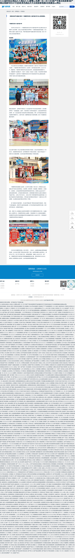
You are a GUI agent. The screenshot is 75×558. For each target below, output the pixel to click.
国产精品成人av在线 (24, 514)
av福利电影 (39, 532)
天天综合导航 (4, 391)
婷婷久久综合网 (30, 375)
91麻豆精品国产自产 (36, 314)
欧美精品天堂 (60, 348)
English (53, 6)
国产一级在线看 (61, 546)
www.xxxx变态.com (21, 389)
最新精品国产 (52, 340)
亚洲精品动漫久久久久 (20, 393)
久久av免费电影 (49, 366)
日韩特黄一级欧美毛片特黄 (12, 385)
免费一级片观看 (10, 375)
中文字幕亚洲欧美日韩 (5, 457)
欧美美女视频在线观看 (60, 360)
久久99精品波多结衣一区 (41, 316)
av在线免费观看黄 (24, 508)
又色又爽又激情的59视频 (32, 536)
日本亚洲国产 (24, 338)
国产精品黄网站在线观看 (10, 453)
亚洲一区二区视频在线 (15, 419)
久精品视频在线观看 (40, 401)
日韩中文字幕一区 (46, 510)
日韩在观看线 (8, 437)
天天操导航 (71, 318)
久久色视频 (15, 322)
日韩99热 (54, 371)
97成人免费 (54, 356)
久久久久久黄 (50, 330)
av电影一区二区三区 (6, 536)
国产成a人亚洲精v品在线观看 (27, 431)
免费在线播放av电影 (34, 427)
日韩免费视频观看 (45, 457)
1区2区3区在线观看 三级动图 (62, 328)
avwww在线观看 (46, 466)
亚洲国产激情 (3, 314)
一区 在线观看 (55, 399)
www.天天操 (51, 427)
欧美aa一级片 (17, 366)
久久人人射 (50, 534)
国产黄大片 (16, 340)
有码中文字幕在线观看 (14, 466)
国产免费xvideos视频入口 (31, 544)
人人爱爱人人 (58, 486)
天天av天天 (49, 419)
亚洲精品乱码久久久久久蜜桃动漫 (39, 516)
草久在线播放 (26, 306)
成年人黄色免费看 (31, 451)
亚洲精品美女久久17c (56, 385)
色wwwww (35, 500)
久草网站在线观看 (25, 362)
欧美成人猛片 (20, 316)
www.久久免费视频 (25, 318)
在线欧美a (61, 350)
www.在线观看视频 (50, 338)
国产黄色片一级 (19, 445)
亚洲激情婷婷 (44, 348)
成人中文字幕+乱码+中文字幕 (67, 516)
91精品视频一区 (29, 476)
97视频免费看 (58, 338)
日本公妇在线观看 (43, 540)
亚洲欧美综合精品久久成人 (55, 522)
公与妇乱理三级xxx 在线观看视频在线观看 (12, 496)
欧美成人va (24, 451)
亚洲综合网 (29, 482)
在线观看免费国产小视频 (29, 524)
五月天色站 (64, 342)
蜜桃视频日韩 (39, 451)
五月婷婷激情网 (22, 500)
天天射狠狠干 (31, 538)
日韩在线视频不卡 (54, 457)
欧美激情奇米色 (38, 470)
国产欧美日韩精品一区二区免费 (50, 373)
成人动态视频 (12, 405)
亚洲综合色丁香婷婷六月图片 (46, 492)
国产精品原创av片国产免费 (30, 449)
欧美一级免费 (62, 518)
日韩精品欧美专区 (22, 472)
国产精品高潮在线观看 (69, 421)
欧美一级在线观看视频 (23, 468)
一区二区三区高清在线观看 (40, 445)
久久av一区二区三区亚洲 (45, 354)
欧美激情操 (56, 492)
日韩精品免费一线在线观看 (38, 453)
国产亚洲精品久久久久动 (48, 415)
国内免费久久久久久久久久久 (22, 518)
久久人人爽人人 (26, 464)
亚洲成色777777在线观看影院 (45, 306)
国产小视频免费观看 (60, 453)
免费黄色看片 (62, 457)
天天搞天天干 (11, 397)
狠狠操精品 (26, 512)
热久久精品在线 (38, 538)
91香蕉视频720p (4, 494)
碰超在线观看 (50, 368)
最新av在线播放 (49, 326)
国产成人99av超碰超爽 (19, 403)
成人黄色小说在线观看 (30, 328)
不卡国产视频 (54, 512)
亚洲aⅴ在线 (37, 498)
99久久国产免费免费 (10, 344)
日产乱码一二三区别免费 (49, 395)
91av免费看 (22, 348)
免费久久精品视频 (40, 383)
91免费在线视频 (39, 546)
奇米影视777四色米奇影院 (12, 468)
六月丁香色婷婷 (57, 391)
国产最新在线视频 (40, 371)
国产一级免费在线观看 (19, 486)
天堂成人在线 (49, 352)
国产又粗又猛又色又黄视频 (35, 320)
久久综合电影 (58, 472)
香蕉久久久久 (53, 334)
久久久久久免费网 (12, 373)
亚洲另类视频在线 (38, 466)
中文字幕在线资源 (53, 439)
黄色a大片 (31, 478)
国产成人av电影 (69, 453)
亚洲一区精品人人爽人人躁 (42, 362)
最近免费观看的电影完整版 (12, 524)
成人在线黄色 (43, 528)
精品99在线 (61, 306)
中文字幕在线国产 (4, 411)
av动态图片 (31, 405)
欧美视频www (55, 350)
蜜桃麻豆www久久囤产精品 (21, 415)
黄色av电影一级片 (65, 494)
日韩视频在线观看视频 (17, 425)
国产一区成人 (65, 437)
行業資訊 (23, 11)
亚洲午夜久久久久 (44, 312)
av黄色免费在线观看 (34, 528)
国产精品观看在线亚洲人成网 (7, 326)
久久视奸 (39, 468)
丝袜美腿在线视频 (42, 419)
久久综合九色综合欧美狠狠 (13, 360)
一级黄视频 (26, 330)
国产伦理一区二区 (25, 310)
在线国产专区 (29, 358)
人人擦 (73, 461)
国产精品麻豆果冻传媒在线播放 (54, 532)
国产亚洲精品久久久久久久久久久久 (35, 472)
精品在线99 (5, 381)
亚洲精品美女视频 (42, 330)
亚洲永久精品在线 (63, 362)
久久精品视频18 (22, 536)
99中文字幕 (65, 340)
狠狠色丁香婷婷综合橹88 (49, 409)
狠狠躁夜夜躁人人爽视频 (11, 383)
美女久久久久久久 (30, 308)
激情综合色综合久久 (50, 318)
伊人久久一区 (53, 536)
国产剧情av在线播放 (42, 534)
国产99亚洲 (70, 482)
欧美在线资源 (40, 518)
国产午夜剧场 (3, 441)
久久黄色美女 (15, 532)
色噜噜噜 (66, 512)
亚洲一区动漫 (51, 308)
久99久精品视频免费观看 (29, 316)
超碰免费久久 (68, 508)
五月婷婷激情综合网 (31, 377)
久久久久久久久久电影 (56, 538)
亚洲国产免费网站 (66, 484)
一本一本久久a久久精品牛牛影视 (35, 520)
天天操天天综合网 (51, 310)
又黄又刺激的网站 (14, 500)
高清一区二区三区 (61, 358)
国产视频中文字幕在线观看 (22, 405)
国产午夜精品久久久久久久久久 (12, 356)
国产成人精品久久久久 (58, 326)
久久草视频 (8, 532)
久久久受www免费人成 (44, 526)
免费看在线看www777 (52, 447)
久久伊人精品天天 (58, 379)
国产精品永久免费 (44, 427)
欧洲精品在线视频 (10, 399)
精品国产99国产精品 (8, 328)
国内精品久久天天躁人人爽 (27, 480)
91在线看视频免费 (38, 542)
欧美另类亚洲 (51, 411)
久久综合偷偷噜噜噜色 (24, 532)
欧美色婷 (2, 348)
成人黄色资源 (21, 542)
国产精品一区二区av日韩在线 (30, 332)
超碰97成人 (58, 494)
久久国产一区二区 (8, 522)
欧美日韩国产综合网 (9, 484)
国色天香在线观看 (16, 431)
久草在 (63, 486)
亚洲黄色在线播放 (69, 334)
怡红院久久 (51, 379)
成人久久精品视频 (58, 330)
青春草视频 (9, 324)
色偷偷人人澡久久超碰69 (63, 336)
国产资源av (28, 492)
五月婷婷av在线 (34, 439)
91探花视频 (15, 492)
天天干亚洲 (13, 316)
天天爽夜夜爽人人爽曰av (53, 316)
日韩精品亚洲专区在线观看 (31, 534)
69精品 (34, 336)
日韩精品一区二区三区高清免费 (61, 417)
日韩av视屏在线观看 (67, 488)
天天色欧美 (56, 393)
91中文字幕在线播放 (32, 326)
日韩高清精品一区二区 (44, 536)
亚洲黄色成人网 (6, 470)
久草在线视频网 (50, 490)
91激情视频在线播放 (38, 403)
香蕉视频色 (54, 464)
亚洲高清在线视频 (18, 306)
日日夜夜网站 (37, 364)
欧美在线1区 (11, 433)
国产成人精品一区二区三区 (17, 512)
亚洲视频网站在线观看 (15, 318)
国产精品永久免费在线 (29, 494)
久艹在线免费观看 (19, 332)
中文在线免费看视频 (63, 419)
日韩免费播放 (26, 427)
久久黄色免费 (41, 512)
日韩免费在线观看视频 (19, 328)
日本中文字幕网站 (45, 364)
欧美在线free (64, 324)
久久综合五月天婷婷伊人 (31, 433)
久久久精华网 (60, 459)
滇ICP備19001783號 (48, 300)
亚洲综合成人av (35, 391)
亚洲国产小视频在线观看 (13, 364)
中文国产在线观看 (6, 512)
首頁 (13, 6)
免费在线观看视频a (17, 421)
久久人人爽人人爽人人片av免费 (67, 492)
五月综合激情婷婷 (22, 437)
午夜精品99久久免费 (60, 320)
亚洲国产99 (48, 512)
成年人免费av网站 (49, 397)
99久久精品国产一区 (64, 316)
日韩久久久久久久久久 (53, 468)
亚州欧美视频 (60, 464)
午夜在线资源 (53, 546)
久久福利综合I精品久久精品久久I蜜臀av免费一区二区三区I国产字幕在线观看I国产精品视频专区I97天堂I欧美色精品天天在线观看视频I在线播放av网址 (33, 304)
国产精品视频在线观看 (62, 314)
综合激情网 (61, 393)
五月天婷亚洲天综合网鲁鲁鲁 (51, 435)
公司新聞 (32, 283)
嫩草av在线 (29, 381)
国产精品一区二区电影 (43, 332)
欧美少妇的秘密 (21, 411)
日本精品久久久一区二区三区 (64, 461)
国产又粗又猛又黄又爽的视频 (29, 383)
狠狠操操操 (36, 540)
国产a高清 (48, 496)
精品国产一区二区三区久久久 (62, 478)
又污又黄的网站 (23, 364)
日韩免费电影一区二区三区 (14, 362)
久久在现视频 (8, 348)
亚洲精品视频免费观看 (43, 504)
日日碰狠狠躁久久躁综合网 (67, 409)
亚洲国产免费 (57, 405)
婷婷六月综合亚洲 (7, 395)
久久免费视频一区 (6, 544)
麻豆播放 (44, 532)
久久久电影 (55, 306)
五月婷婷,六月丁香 (13, 411)
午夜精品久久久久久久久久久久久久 (55, 498)
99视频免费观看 (58, 480)
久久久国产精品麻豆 (55, 423)
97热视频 (43, 381)
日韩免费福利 (62, 377)
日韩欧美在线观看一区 (59, 490)
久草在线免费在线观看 (69, 464)
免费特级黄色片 (50, 480)
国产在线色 (8, 478)
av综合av (3, 344)
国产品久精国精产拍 (17, 324)
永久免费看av (63, 466)
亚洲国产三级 (46, 421)
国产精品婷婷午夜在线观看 (18, 395)
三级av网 (67, 393)
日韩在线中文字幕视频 (56, 437)
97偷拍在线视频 (5, 488)
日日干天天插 (32, 397)
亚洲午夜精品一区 (65, 322)
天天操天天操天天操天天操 (61, 381)
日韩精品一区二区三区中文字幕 (26, 498)
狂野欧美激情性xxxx (51, 482)
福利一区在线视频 (45, 334)
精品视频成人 (60, 441)
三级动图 (44, 524)
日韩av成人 (31, 423)
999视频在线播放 (21, 447)
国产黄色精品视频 (54, 508)
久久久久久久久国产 (7, 421)
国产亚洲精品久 (30, 429)
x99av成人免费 (8, 498)
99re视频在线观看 (47, 538)
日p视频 (4, 459)
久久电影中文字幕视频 (22, 379)
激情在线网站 (71, 383)
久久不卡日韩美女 (42, 350)
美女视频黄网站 (32, 496)
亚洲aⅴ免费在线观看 (22, 538)
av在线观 (49, 348)
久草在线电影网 (45, 320)
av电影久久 (40, 417)
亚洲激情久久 (15, 478)
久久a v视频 (68, 546)
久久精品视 (37, 478)
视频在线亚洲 (22, 492)
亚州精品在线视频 (39, 373)
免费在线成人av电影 (68, 348)
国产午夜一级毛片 (27, 334)
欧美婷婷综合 (19, 334)
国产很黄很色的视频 (25, 419)
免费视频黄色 (44, 310)
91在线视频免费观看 (56, 484)
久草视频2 (45, 494)
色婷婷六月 (30, 350)
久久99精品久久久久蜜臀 (40, 429)
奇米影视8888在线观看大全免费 (56, 443)
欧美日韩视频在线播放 (7, 451)
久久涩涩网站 (28, 453)
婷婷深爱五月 (5, 443)
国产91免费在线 (52, 470)
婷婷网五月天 (49, 474)
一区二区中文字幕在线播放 (32, 354)
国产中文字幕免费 (19, 401)
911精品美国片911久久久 (68, 312)
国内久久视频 (39, 524)
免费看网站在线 (63, 389)
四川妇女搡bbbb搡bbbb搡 (53, 516)
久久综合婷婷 (28, 530)
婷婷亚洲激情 (3, 306)
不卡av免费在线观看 (49, 375)
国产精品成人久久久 (23, 504)
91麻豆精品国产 (18, 548)
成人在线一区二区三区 (56, 488)
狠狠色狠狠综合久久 (36, 334)
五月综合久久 (33, 518)
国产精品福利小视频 (33, 346)
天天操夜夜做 (60, 439)
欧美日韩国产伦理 (40, 366)
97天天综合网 (12, 518)
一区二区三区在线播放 (14, 443)
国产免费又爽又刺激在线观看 (13, 314)
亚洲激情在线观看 (19, 494)
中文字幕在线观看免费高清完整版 (54, 429)
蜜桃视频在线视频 (31, 371)
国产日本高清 (11, 312)
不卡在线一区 (70, 466)
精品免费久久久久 (70, 360)
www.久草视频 (42, 358)
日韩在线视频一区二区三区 (55, 332)
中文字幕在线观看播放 (62, 356)
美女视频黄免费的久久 (18, 342)
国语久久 (71, 340)
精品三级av (43, 478)
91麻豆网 (49, 350)
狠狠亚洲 (70, 474)
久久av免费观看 (20, 453)
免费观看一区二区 (4, 466)
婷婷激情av (2, 532)
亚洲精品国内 (72, 445)
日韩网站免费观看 (13, 538)
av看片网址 (35, 358)
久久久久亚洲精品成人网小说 (29, 441)
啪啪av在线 (29, 435)
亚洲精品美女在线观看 (66, 472)
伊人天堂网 (22, 530)
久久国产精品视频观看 (20, 399)
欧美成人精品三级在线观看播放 (18, 544)
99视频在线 (58, 455)
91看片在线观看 (57, 506)
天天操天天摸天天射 (18, 330)
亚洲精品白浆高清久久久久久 (11, 358)
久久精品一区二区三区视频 (36, 421)
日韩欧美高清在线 (46, 464)
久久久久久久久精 (38, 476)
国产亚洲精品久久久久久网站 (27, 470)
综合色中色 (27, 439)
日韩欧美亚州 (35, 490)
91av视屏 (7, 352)
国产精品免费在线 (67, 330)
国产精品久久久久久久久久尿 (19, 377)
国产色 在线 (38, 510)
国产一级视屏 (58, 312)
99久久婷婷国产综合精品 (39, 484)
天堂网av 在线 (65, 338)
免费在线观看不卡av (63, 468)
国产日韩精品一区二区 (18, 522)
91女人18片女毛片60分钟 (41, 447)
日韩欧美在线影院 (15, 457)
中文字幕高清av (16, 371)
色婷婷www (69, 377)
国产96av (48, 423)
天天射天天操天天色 (39, 443)
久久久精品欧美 (12, 516)
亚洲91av (18, 352)
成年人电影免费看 (9, 403)
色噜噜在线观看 (17, 336)
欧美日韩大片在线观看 (62, 352)
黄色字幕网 (23, 354)
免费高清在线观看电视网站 (8, 393)
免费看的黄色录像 (8, 338)
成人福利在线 (16, 407)
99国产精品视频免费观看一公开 (16, 368)
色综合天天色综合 (68, 427)
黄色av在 (8, 480)
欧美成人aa (45, 470)
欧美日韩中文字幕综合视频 (44, 387)
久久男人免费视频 (51, 328)
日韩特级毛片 (20, 373)
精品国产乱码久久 (29, 461)
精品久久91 (52, 312)
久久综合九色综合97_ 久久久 (26, 484)
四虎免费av (35, 435)
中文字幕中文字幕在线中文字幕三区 (56, 449)
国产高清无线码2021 (9, 526)
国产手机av (25, 320)
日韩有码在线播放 (55, 466)
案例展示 (42, 6)
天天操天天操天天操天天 (25, 391)
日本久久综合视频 (17, 451)
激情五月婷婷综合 (48, 548)
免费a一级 (71, 338)
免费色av (23, 413)
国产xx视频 (12, 550)
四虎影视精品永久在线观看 (60, 397)
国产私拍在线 (24, 474)
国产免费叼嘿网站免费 (20, 510)
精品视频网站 (59, 310)
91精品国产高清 (3, 362)
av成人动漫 (2, 385)
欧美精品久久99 (64, 534)
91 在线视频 (61, 508)
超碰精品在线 (46, 530)
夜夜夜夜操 (23, 546)
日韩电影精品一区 (29, 395)
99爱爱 (7, 419)
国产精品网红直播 (33, 330)
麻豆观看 (36, 350)
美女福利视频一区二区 (19, 433)
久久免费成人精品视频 (63, 445)
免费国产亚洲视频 (23, 506)
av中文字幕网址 (19, 344)
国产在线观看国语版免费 (47, 393)
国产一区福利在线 (38, 409)
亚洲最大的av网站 (50, 478)
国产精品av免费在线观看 (34, 508)
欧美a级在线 (38, 457)
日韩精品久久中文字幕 (37, 530)
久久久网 (31, 445)
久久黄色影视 (61, 447)
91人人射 (3, 383)
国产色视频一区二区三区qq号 (21, 397)
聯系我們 (47, 283)
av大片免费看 (29, 437)
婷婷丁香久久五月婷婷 (49, 453)
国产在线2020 (31, 443)
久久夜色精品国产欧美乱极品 (50, 344)
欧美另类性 (40, 500)
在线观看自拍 (62, 520)
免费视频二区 (38, 393)
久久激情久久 (7, 308)
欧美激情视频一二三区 (14, 514)
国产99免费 (62, 399)
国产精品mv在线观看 (24, 528)
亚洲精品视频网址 (34, 526)
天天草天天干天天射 (39, 413)
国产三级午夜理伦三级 (33, 379)
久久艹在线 (29, 340)
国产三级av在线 (23, 443)
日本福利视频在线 (45, 522)
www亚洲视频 (40, 486)
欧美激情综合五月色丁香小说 (9, 417)
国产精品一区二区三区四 (42, 377)
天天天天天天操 (71, 381)
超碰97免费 (11, 415)
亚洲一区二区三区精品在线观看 (54, 431)
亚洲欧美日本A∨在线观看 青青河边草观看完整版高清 (62, 364)
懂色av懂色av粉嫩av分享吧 (57, 496)
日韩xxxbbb (32, 362)
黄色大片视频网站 (65, 542)
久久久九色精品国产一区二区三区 (37, 318)
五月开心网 (52, 320)
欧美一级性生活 (13, 447)
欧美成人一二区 (40, 455)
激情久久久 (14, 437)
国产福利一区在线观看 (26, 366)
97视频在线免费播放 (46, 314)
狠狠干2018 (69, 520)
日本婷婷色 (19, 417)
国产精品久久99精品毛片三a (63, 514)
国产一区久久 (19, 464)
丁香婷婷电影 (21, 540)
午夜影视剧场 (11, 510)
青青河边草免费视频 (32, 474)
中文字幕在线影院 (55, 403)
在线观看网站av (50, 342)
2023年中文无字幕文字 (61, 482)
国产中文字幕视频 (10, 548)
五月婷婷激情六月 (35, 492)
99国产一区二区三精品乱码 (16, 427)
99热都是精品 (28, 360)
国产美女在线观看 (36, 381)
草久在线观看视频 (9, 354)
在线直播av (66, 371)
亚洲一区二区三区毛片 (52, 524)
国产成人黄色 (70, 423)
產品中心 (24, 6)
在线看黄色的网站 (23, 385)
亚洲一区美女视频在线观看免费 (43, 356)
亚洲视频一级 (47, 403)
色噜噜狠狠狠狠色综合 (21, 381)
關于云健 (18, 6)
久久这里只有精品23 (7, 322)
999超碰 (64, 470)
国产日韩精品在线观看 (20, 476)
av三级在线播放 (55, 518)
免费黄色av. (44, 368)
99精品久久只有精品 (56, 433)
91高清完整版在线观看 (38, 548)
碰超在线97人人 (41, 338)
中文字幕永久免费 (18, 320)
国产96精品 (58, 409)
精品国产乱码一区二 (68, 498)
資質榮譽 (2, 285)
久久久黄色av (15, 536)
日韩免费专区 (51, 494)
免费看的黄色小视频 (15, 346)
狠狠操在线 (37, 405)
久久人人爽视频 (71, 455)
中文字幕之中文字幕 (51, 528)
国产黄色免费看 (56, 474)
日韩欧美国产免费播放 (50, 455)
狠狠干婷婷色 (54, 354)
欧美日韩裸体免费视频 (48, 451)
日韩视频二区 (12, 474)
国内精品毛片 (43, 405)
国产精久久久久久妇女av (8, 449)
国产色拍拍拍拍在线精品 (36, 464)
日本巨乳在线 (23, 340)
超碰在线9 (16, 484)
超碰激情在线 (27, 522)
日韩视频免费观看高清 (48, 417)
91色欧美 (24, 336)
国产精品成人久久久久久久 (63, 536)
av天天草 (54, 352)
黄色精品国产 (15, 498)
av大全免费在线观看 (43, 379)
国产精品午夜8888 (63, 366)
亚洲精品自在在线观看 (26, 314)
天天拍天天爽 (39, 322)
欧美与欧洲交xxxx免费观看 (12, 504)
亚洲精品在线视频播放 (42, 449)
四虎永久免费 (14, 540)
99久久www (25, 496)
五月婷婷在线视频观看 (7, 435)
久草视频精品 (3, 464)
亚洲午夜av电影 (32, 455)
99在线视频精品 (47, 520)
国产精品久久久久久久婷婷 (13, 350)
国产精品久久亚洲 (29, 542)
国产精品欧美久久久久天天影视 (65, 524)
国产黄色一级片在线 (27, 324)
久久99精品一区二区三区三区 (26, 466)
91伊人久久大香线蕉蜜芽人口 (6, 336)
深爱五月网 (29, 336)
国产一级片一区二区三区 (54, 540)
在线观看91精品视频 (39, 375)
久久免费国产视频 (46, 437)
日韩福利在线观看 (11, 464)
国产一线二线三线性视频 (14, 546)
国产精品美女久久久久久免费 (60, 502)
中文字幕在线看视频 (40, 488)
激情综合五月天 (60, 334)
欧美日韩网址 (41, 435)
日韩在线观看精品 (12, 455)
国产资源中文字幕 (64, 387)
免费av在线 (55, 366)
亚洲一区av (6, 379)
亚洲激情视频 (48, 433)
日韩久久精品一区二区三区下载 (24, 516)
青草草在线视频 (37, 389)
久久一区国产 (57, 368)
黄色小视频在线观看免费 (20, 502)
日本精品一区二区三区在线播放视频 (40, 340)
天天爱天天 (11, 476)
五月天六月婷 (14, 461)
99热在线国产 (34, 417)
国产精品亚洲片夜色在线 (21, 550)
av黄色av (22, 360)
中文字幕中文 (47, 413)
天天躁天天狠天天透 (40, 425)
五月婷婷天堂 (56, 534)
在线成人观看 (47, 546)
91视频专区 (58, 504)
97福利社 (67, 306)
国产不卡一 (60, 512)
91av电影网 (54, 314)
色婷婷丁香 (59, 470)
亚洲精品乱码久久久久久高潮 (6, 340)
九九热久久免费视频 (50, 383)
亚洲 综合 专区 (40, 433)
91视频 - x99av (24, 346)
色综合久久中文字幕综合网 (21, 520)
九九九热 (54, 348)
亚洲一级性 (64, 455)
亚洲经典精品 (9, 342)
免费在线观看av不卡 (39, 308)
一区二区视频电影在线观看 (36, 514)
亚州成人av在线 (64, 368)
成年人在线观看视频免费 (8, 502)
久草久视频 (48, 484)
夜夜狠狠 (63, 530)
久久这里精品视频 (70, 346)
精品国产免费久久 (65, 405)
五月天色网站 (59, 340)
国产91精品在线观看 (9, 520)
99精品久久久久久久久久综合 (49, 514)
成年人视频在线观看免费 (29, 401)
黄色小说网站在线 (40, 397)
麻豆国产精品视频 (4, 401)
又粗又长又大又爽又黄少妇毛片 (17, 488)
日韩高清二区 (58, 308)
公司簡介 (2, 283)
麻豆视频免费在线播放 (54, 377)
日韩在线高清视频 (64, 540)
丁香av (63, 522)
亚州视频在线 (49, 506)
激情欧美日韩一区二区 (48, 322)
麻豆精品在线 (65, 538)
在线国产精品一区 (32, 415)
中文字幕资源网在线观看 (56, 510)
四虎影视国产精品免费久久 (40, 480)
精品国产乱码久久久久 (52, 445)
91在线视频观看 (6, 540)
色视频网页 (10, 330)
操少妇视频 (60, 421)
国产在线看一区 (71, 324)
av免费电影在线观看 (32, 338)
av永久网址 (25, 423)
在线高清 (21, 524)
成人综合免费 (21, 461)
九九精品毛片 (10, 320)
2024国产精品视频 (50, 425)
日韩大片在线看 (5, 387)
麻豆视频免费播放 (41, 474)
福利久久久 (11, 332)
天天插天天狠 (22, 322)
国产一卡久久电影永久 (24, 478)
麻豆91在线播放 (38, 494)
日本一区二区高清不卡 (25, 407)
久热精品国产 (10, 486)
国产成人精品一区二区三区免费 (41, 461)
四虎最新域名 (64, 506)
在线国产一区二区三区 (30, 488)
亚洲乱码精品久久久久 (12, 472)
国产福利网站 (57, 322)
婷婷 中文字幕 (6, 550)
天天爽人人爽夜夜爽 (68, 496)
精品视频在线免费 (50, 381)
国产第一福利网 (33, 468)
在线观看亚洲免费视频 (13, 482)
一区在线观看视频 (54, 526)
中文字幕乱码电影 (36, 312)
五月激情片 (65, 310)
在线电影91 (22, 356)
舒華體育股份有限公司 (39, 296)
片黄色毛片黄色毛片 (15, 470)
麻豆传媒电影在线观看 (8, 530)
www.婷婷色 (10, 371)
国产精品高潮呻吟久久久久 (8, 409)
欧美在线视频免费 (50, 544)
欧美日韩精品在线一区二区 (62, 318)
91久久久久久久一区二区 (22, 455)
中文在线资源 (3, 320)
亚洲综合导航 (58, 411)
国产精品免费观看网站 (35, 310)
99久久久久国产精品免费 (18, 439)
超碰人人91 (44, 468)
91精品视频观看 (15, 348)
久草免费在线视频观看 (43, 411)
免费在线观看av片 (56, 542)
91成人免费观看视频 (35, 522)
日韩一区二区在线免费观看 (65, 403)
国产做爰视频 (50, 405)
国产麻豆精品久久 (45, 508)
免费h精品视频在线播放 (39, 423)
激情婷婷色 (4, 482)
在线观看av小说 (53, 421)
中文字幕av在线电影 (43, 439)
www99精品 (11, 401)
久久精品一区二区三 (15, 480)
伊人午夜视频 (51, 504)
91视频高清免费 (29, 389)
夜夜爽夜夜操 (11, 494)
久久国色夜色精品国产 (31, 356)
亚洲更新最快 (43, 498)
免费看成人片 (53, 336)
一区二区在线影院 (59, 415)
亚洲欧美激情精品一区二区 (50, 459)
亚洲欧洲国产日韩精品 (31, 322)
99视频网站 (39, 415)
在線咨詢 (37, 275)
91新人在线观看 (42, 490)
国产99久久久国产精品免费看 (34, 550)
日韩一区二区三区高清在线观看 (53, 324)
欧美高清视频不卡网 (28, 342)
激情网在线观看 (65, 504)
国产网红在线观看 (11, 441)
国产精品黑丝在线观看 (26, 352)
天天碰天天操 (19, 441)
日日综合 (34, 366)
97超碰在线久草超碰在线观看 (12, 508)
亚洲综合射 (26, 445)
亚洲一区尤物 (42, 352)
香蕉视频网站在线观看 (31, 399)
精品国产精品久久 (31, 546)
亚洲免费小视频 (41, 544)
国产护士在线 (43, 324)
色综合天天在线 (47, 518)
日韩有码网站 (17, 310)
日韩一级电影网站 (41, 441)
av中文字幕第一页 (8, 377)
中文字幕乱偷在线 (27, 312)
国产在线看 (65, 500)
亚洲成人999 (58, 383)
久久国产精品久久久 (58, 500)
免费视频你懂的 (41, 326)
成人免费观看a (57, 342)
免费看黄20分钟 (14, 506)
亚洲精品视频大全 (66, 532)
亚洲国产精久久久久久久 (60, 425)
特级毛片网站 (36, 324)
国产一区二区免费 (5, 447)
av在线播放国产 (6, 346)
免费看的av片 (16, 429)
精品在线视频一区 (17, 490)
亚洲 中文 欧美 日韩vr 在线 (51, 401)
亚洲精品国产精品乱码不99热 (46, 391)
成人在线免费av (23, 350)
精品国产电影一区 (70, 530)
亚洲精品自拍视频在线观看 (61, 375)
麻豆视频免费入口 (4, 423)
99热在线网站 (58, 395)
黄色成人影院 (10, 306)
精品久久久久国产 (37, 437)
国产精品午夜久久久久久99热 (19, 435)
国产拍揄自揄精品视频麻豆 (64, 344)
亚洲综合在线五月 (29, 540)
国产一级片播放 (34, 419)
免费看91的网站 (5, 318)
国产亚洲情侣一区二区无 (13, 391)
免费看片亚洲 (69, 358)
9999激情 (18, 474)
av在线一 (32, 409)
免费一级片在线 (42, 506)
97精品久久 (55, 419)
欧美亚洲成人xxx (28, 368)
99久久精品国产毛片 (46, 399)
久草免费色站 (60, 371)
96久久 (34, 368)
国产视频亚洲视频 (33, 512)
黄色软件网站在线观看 (59, 451)
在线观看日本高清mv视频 (47, 502)
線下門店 (17, 283)
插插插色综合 (23, 429)
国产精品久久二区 (33, 504)
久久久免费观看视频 (48, 500)
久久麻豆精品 (17, 354)
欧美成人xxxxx (9, 429)
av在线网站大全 (27, 344)
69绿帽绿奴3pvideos (66, 431)
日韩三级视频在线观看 (33, 506)
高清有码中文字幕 (30, 393)
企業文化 (2, 287)
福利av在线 (65, 407)
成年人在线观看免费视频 (14, 413)
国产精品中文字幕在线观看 (48, 550)
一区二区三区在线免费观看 (20, 459)
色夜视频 (38, 368)
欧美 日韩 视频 (22, 358)
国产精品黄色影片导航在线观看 (38, 407)
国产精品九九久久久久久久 (40, 342)
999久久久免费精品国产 (31, 411)
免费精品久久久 (39, 459)
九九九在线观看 (22, 482)
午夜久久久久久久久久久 (20, 375)
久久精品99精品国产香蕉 (5, 425)
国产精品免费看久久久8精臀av (39, 360)
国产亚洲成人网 (8, 490)
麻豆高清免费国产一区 (41, 328)
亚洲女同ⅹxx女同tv (69, 399)
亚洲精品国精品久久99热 (63, 354)
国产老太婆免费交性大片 (51, 407)
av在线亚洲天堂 (55, 389)
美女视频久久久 (25, 421)
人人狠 (46, 308)
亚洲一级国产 (64, 383)
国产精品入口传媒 (31, 459)
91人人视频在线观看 (26, 490)
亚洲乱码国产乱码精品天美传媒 (22, 409)
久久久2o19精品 (55, 520)
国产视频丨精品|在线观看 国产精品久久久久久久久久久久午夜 (24, 387)
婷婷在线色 (29, 500)
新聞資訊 (17, 11)
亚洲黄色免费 (66, 510)
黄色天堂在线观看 (29, 403)
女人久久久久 (12, 334)
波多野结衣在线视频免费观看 (39, 482)
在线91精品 (26, 526)
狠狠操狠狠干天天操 (46, 389)
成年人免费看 (69, 544)
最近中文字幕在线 (55, 387)
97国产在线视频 (8, 492)
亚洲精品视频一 (18, 312)
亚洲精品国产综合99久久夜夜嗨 (32, 348)
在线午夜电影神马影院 (29, 373)
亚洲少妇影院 (12, 381)
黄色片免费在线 (7, 431)
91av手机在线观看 (33, 306)
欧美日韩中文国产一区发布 (11, 542)
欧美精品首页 (12, 423)
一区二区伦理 (62, 346)
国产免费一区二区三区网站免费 (27, 457)
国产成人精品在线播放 (53, 362)
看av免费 (46, 443)
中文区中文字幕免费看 (69, 439)
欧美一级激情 (67, 528)
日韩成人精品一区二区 (49, 472)
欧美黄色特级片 (54, 413)
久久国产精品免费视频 (64, 413)
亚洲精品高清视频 (29, 413)
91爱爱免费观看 (67, 379)
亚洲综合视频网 (33, 486)
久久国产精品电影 (4, 518)
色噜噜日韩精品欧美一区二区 (43, 385)
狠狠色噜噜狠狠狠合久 (53, 346)
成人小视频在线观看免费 (40, 431)
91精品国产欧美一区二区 (7, 310)
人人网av (39, 336)
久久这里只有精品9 (19, 449)
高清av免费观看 (71, 342)
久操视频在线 (64, 423)
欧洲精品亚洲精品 (45, 336)
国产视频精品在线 (8, 407)
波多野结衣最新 (66, 395)
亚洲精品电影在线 (52, 461)
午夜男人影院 (71, 362)
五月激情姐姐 (19, 423)
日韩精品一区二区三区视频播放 (65, 373)
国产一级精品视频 (30, 447)
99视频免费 (66, 459)
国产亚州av (6, 427)
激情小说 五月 (60, 528)
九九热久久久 (33, 532)
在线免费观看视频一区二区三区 (66, 526)
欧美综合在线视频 (19, 526)
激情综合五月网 (10, 459)
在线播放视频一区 (59, 427)
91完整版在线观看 (47, 542)
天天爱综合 (23, 371)
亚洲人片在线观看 (50, 360)
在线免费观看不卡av (27, 548)
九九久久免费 (64, 474)
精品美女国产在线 (20, 534)
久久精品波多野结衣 (30, 510)
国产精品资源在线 (57, 548)
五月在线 (10, 439)
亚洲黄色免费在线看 (42, 346)
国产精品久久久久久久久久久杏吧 (50, 476)
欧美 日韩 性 (13, 352)
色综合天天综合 (26, 417)
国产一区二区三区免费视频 (20, 326)
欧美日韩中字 (13, 379)
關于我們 (48, 6)
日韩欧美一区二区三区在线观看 (18, 308)
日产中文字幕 (67, 350)
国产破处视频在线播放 (49, 486)
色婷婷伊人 (48, 488)
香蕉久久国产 (30, 502)
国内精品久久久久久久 (51, 358)
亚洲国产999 (30, 364)
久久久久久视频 (15, 528)
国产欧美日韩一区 (62, 476)
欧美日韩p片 (35, 352)
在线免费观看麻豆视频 (60, 544)
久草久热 (27, 486)
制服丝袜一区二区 (65, 332)
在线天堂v (39, 399)
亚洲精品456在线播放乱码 (37, 344)
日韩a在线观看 (37, 502)
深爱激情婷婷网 (3, 364)
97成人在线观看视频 (38, 395)
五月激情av (16, 530)
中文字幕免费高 (71, 389)
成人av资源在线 (16, 338)
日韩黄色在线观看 (12, 389)
